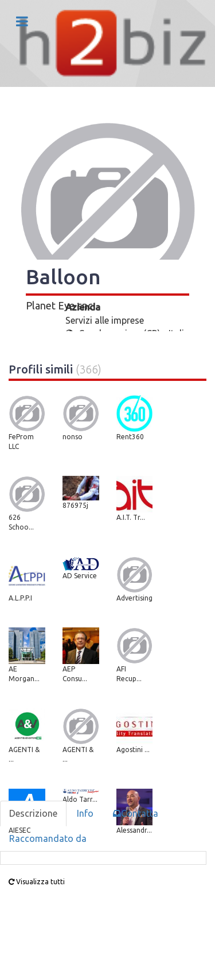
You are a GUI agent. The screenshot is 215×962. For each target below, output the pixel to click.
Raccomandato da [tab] (48, 838)
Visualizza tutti (37, 881)
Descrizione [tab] (33, 813)
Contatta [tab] (135, 813)
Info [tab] (85, 813)
